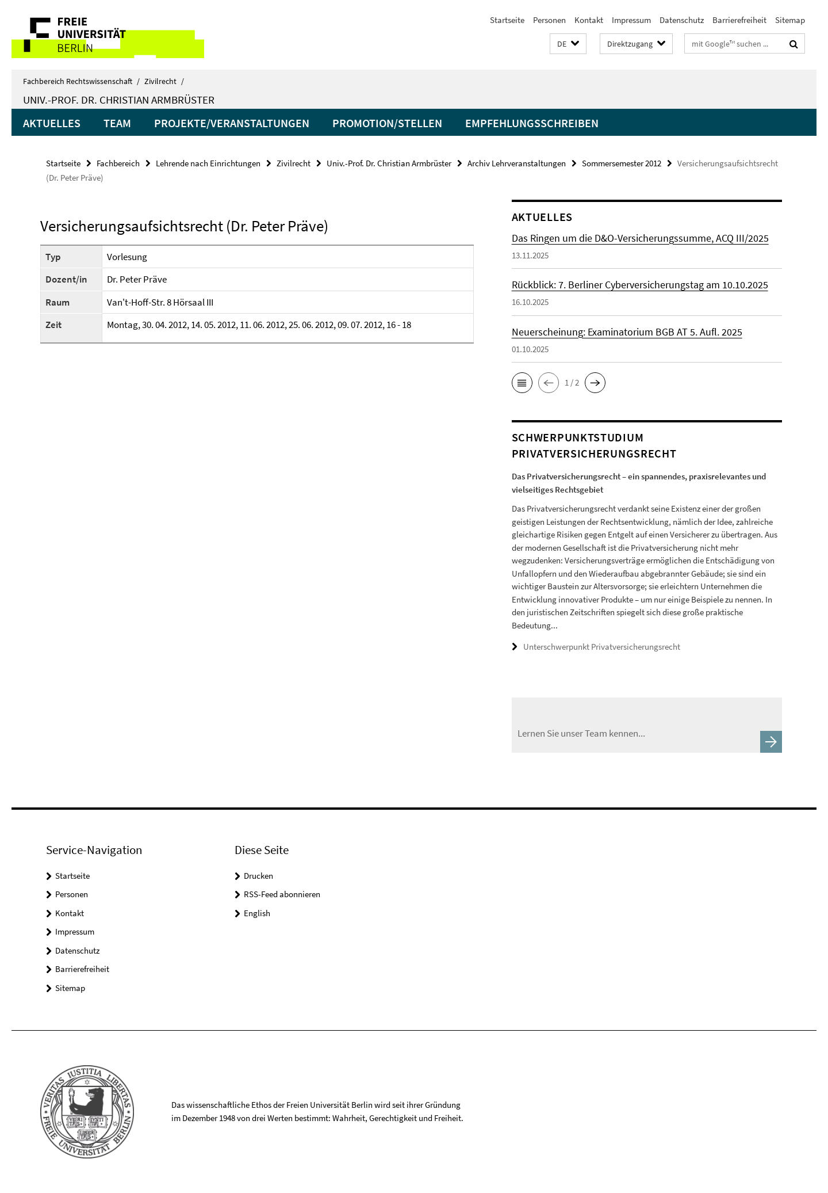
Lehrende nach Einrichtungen (208, 163)
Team (117, 123)
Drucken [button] (258, 875)
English (257, 913)
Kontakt (588, 19)
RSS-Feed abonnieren (282, 894)
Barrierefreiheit (739, 19)
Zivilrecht (164, 81)
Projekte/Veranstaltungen (231, 123)
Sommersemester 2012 (621, 163)
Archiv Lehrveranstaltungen (516, 163)
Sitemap (790, 19)
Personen (549, 19)
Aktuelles (51, 123)
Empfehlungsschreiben (532, 123)
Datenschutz (682, 19)
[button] (568, 44)
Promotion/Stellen (387, 123)
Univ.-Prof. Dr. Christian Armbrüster (118, 99)
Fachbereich (118, 163)
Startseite (507, 19)
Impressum (631, 19)
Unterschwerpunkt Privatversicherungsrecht (601, 646)
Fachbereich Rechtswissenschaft (81, 81)
